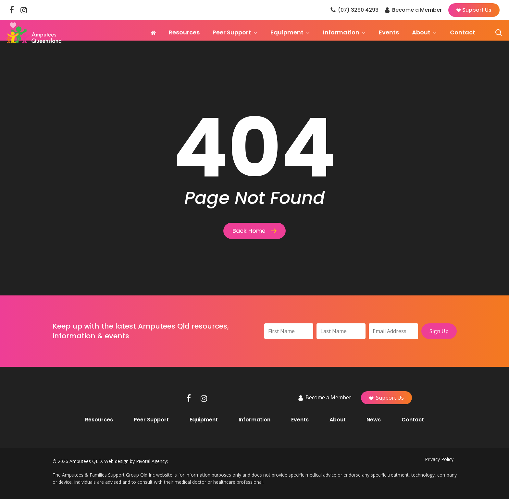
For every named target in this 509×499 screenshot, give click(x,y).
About (337, 420)
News (373, 420)
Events (300, 420)
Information (254, 420)
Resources (99, 420)
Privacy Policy (439, 459)
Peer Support (151, 420)
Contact (413, 420)
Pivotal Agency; (152, 461)
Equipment (204, 420)
